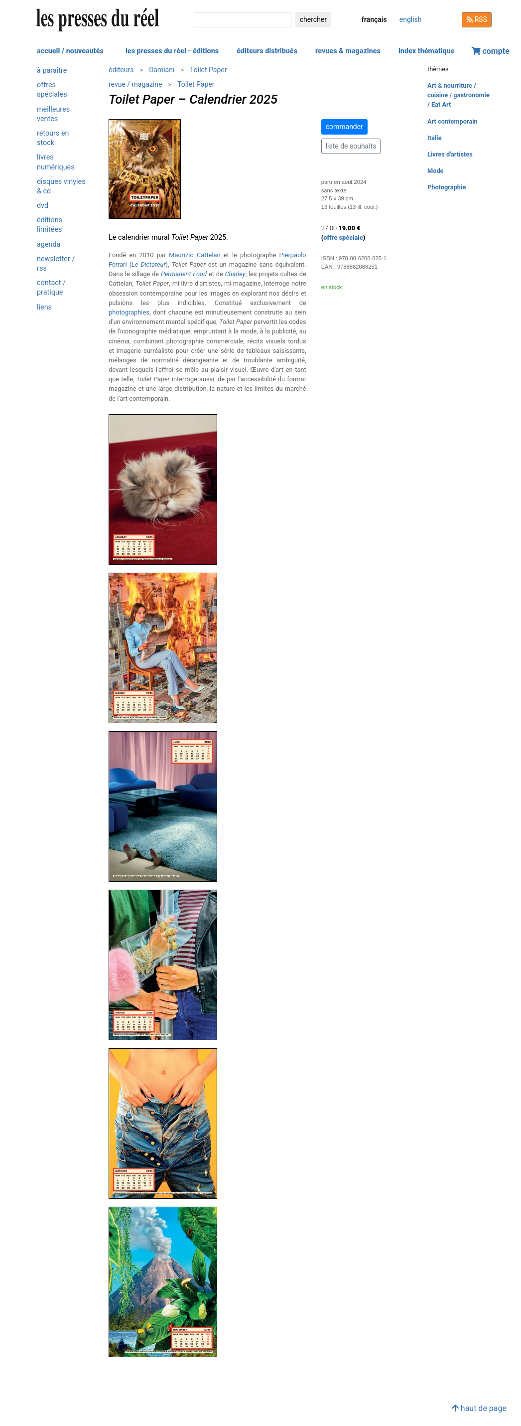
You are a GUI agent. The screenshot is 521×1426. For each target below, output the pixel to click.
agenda (48, 244)
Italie (434, 138)
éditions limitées (49, 225)
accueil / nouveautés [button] (70, 51)
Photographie (446, 187)
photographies (129, 312)
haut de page (479, 1408)
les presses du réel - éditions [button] (172, 51)
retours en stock (53, 138)
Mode (435, 170)
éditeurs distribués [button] (267, 51)
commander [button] (344, 127)
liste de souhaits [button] (351, 146)
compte (491, 51)
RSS (476, 19)
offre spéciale (343, 237)
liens (44, 307)
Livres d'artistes (450, 154)
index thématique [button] (426, 51)
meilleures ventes (53, 114)
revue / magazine (135, 84)
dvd (42, 205)
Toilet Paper (208, 70)
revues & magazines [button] (348, 51)
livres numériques (56, 162)
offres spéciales (52, 90)
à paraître (52, 70)
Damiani (161, 70)
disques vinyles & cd (61, 186)
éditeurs (121, 70)
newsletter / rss (56, 264)
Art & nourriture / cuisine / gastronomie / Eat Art (458, 95)
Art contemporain (452, 121)
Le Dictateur (148, 264)
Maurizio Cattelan (194, 255)
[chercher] (242, 19)
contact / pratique (51, 288)
